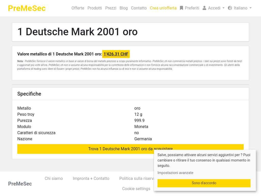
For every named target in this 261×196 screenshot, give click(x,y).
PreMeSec (27, 8)
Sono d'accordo (204, 183)
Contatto (139, 8)
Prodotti (94, 8)
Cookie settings (136, 188)
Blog (124, 8)
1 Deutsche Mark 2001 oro (77, 32)
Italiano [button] (238, 8)
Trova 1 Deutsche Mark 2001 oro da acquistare (130, 148)
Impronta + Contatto (91, 178)
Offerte (78, 8)
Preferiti (189, 8)
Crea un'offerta (163, 8)
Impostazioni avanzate (175, 173)
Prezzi (110, 8)
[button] (213, 8)
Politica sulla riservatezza (142, 178)
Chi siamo (54, 178)
